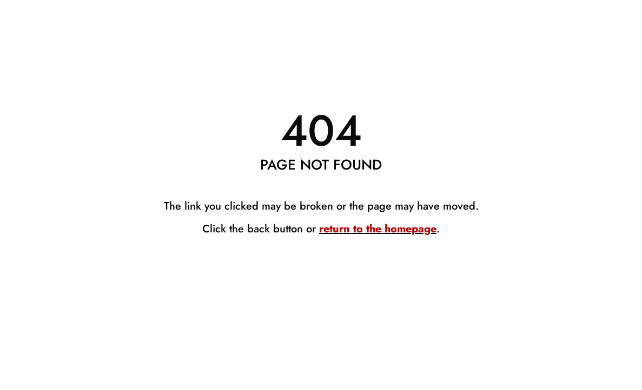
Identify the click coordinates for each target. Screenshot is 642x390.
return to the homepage (377, 229)
